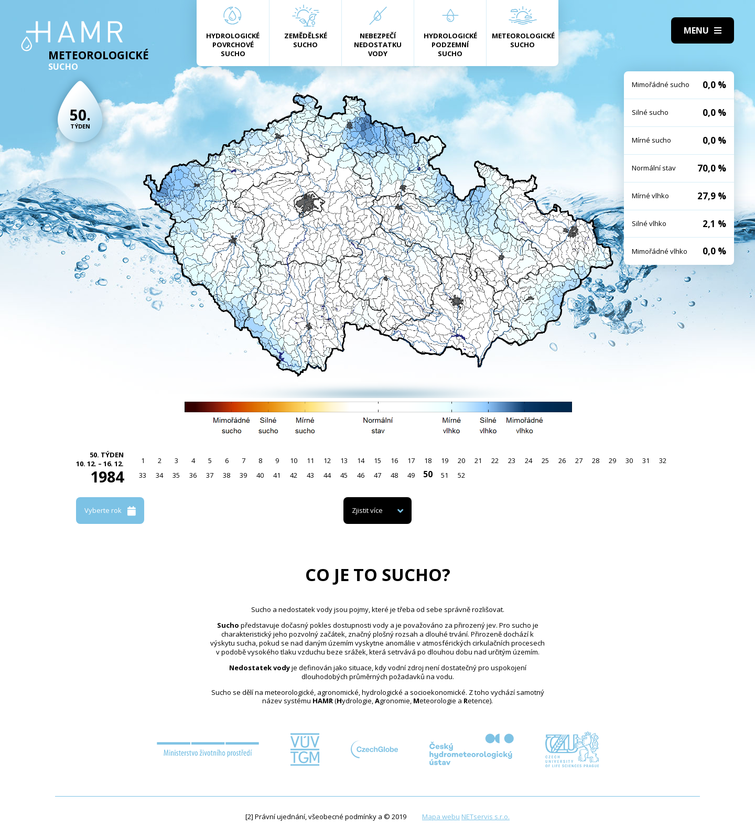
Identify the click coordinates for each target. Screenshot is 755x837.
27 (579, 460)
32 (662, 460)
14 (360, 460)
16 (394, 460)
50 (428, 474)
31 (646, 460)
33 (142, 475)
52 (461, 475)
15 (377, 460)
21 (478, 460)
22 (495, 460)
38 (226, 475)
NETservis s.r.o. (485, 816)
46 (360, 475)
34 (159, 475)
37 (209, 475)
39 (243, 475)
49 (411, 475)
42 (293, 475)
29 (612, 460)
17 (411, 460)
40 (260, 475)
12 (327, 460)
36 (193, 475)
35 (176, 475)
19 (444, 460)
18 (428, 460)
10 (293, 460)
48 (394, 475)
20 (461, 460)
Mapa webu (441, 816)
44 (327, 475)
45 (344, 475)
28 (595, 460)
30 (629, 460)
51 (444, 475)
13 (344, 460)
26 (562, 460)
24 (528, 460)
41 (277, 475)
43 (310, 475)
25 (545, 460)
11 (310, 460)
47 (377, 475)
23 (511, 460)
